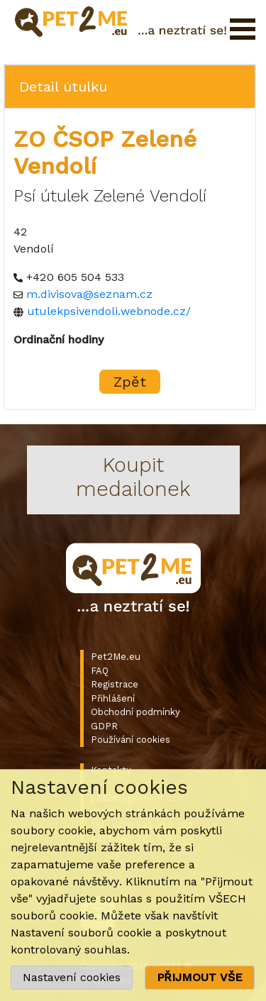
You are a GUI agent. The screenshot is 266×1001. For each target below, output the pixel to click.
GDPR (104, 726)
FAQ (100, 670)
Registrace (114, 684)
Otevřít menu (242, 29)
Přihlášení (113, 698)
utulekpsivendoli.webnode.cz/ (109, 311)
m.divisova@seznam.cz (89, 294)
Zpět (129, 381)
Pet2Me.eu (115, 656)
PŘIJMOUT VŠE (200, 977)
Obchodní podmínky (135, 712)
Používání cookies (130, 739)
